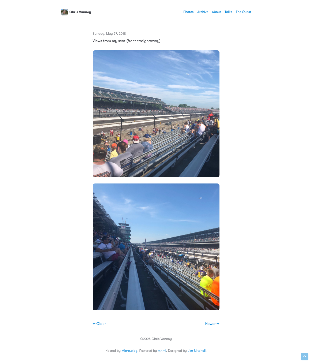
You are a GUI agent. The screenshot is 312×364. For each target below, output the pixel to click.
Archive (202, 12)
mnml (162, 351)
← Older (99, 324)
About (216, 12)
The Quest (243, 12)
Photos (188, 12)
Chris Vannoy (76, 12)
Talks (228, 12)
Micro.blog (129, 351)
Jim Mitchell (197, 351)
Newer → (212, 324)
